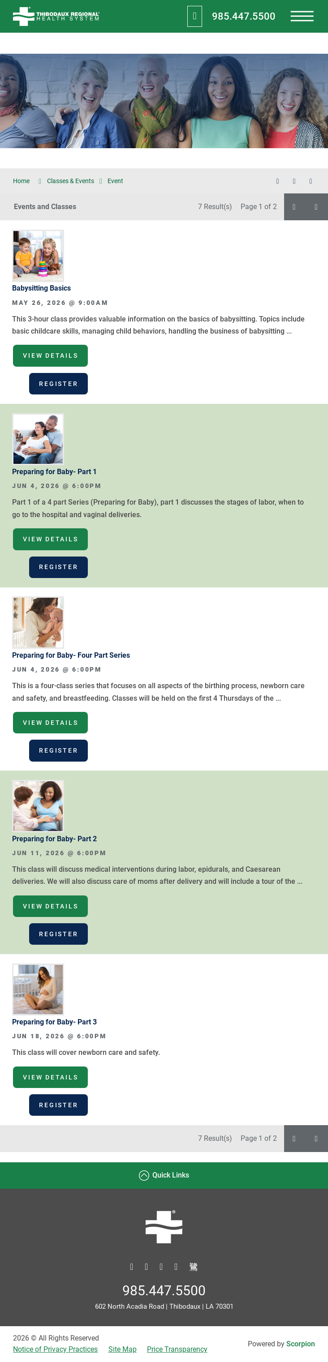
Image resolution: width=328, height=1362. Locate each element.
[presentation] (302, 16)
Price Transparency (177, 1349)
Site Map (122, 1349)
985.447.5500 (244, 16)
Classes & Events (70, 180)
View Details (50, 355)
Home (27, 181)
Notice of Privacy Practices (55, 1349)
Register (58, 383)
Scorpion (300, 1344)
